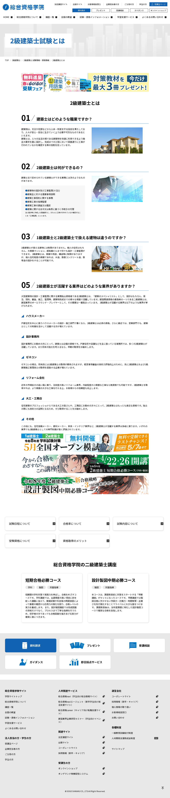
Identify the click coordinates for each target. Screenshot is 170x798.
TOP (7, 60)
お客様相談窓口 (119, 712)
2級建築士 (16, 60)
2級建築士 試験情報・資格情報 (36, 60)
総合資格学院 (24, 7)
